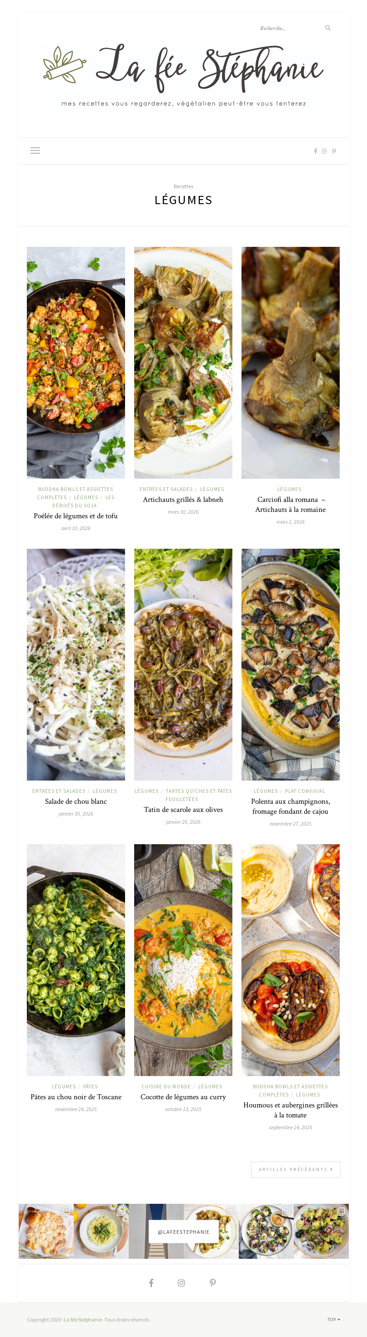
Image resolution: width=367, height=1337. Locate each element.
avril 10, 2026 (75, 528)
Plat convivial (305, 791)
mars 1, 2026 (291, 521)
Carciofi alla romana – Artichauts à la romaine (290, 505)
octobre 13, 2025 (183, 1109)
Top (334, 1319)
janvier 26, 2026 (183, 821)
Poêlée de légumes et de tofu (76, 516)
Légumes (86, 497)
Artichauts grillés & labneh (183, 500)
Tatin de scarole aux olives (183, 810)
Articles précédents (296, 1169)
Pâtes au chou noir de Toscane (75, 1097)
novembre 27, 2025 (291, 823)
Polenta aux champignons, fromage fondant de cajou (290, 806)
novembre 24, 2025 (76, 1109)
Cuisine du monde (166, 1086)
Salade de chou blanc (76, 801)
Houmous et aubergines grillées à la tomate (290, 1110)
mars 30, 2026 (183, 511)
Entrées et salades (166, 489)
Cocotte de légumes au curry (183, 1097)
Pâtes (90, 1086)
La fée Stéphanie (83, 1319)
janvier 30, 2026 (76, 813)
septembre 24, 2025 (290, 1127)
